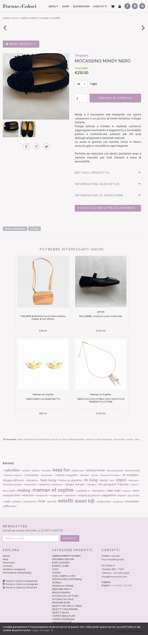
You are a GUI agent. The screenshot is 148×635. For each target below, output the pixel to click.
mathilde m (83, 489)
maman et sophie (53, 488)
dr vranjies (130, 473)
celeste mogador (66, 473)
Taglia (85, 84)
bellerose (78, 469)
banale (46, 469)
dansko (84, 473)
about (6, 554)
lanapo (92, 483)
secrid (51, 500)
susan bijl (85, 499)
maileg (23, 489)
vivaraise (131, 500)
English (117, 584)
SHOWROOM (81, 6)
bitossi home (95, 469)
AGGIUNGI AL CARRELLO (114, 98)
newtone (70, 494)
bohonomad (132, 469)
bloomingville (115, 469)
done (95, 473)
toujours (118, 500)
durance (32, 479)
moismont (42, 494)
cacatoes (46, 473)
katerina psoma (12, 483)
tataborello (104, 500)
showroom (9, 561)
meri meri (113, 489)
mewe (126, 489)
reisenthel (29, 500)
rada (7, 500)
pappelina (109, 494)
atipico (36, 469)
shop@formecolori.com (114, 575)
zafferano (9, 505)
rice (41, 500)
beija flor (61, 468)
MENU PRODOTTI (21, 44)
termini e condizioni (14, 568)
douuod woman (110, 473)
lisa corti (9, 489)
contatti (7, 564)
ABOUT (53, 6)
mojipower (56, 494)
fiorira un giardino (70, 479)
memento (98, 489)
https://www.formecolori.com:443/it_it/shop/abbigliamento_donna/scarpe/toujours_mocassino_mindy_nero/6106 (82, 438)
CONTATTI (100, 6)
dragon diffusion (13, 479)
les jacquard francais (113, 483)
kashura (133, 479)
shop (5, 558)
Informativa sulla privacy (17, 571)
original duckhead (88, 494)
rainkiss (16, 500)
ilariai (103, 479)
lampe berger (75, 483)
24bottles (12, 469)
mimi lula (28, 494)
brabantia (31, 473)
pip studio (134, 494)
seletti (65, 499)
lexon (134, 483)
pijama (122, 494)
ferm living (48, 479)
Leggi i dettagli (40, 630)
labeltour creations (51, 483)
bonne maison (13, 473)
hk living (90, 479)
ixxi (112, 479)
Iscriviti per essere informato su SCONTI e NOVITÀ (74, 527)
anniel (26, 469)
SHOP (65, 6)
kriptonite (30, 483)
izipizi (121, 478)
